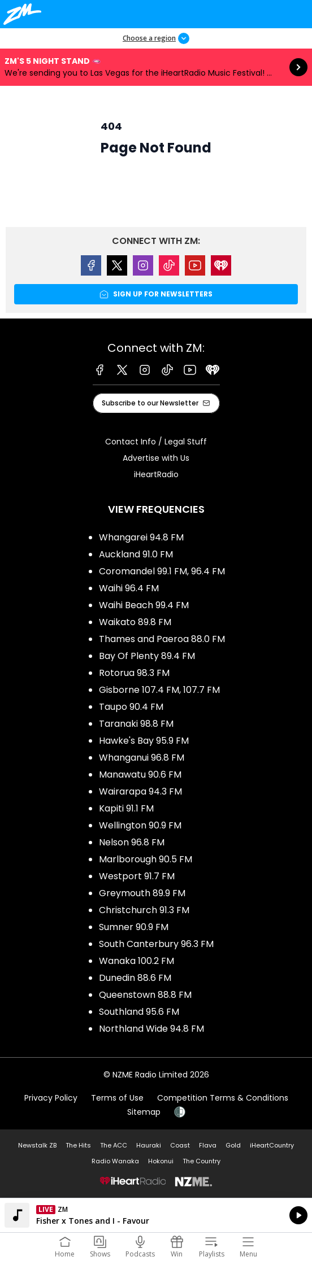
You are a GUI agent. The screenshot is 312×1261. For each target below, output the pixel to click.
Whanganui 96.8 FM (141, 757)
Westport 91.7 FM (137, 876)
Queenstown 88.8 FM (145, 994)
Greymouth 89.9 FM (142, 893)
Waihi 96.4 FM (129, 588)
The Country (201, 1161)
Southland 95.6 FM (139, 1011)
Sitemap (144, 1112)
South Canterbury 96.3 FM (156, 943)
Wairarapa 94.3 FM (140, 791)
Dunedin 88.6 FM (135, 977)
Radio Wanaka (115, 1161)
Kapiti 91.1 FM (126, 808)
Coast (180, 1145)
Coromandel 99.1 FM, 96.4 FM (162, 571)
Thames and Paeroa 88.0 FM (162, 638)
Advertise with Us (156, 458)
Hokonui (161, 1161)
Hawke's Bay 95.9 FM (144, 740)
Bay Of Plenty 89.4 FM (147, 655)
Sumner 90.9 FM (133, 926)
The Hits (78, 1145)
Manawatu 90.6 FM (140, 774)
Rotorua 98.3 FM (134, 672)
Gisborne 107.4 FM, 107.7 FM (159, 689)
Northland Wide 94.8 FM (151, 1028)
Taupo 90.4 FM (131, 706)
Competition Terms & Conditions (222, 1097)
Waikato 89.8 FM (135, 622)
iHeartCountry (272, 1145)
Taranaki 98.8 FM (136, 723)
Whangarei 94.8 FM (141, 537)
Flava (207, 1145)
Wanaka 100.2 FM (136, 960)
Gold (233, 1145)
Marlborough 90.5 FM (145, 859)
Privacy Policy (50, 1097)
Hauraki (148, 1145)
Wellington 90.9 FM (140, 825)
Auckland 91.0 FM (136, 554)
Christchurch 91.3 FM (144, 910)
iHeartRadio (156, 474)
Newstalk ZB (37, 1145)
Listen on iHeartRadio (156, 1215)
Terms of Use (117, 1097)
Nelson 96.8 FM (131, 842)
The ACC (113, 1145)
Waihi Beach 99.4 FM (144, 605)
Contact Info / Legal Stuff (156, 441)
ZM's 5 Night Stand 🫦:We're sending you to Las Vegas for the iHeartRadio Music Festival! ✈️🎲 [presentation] (156, 67)
